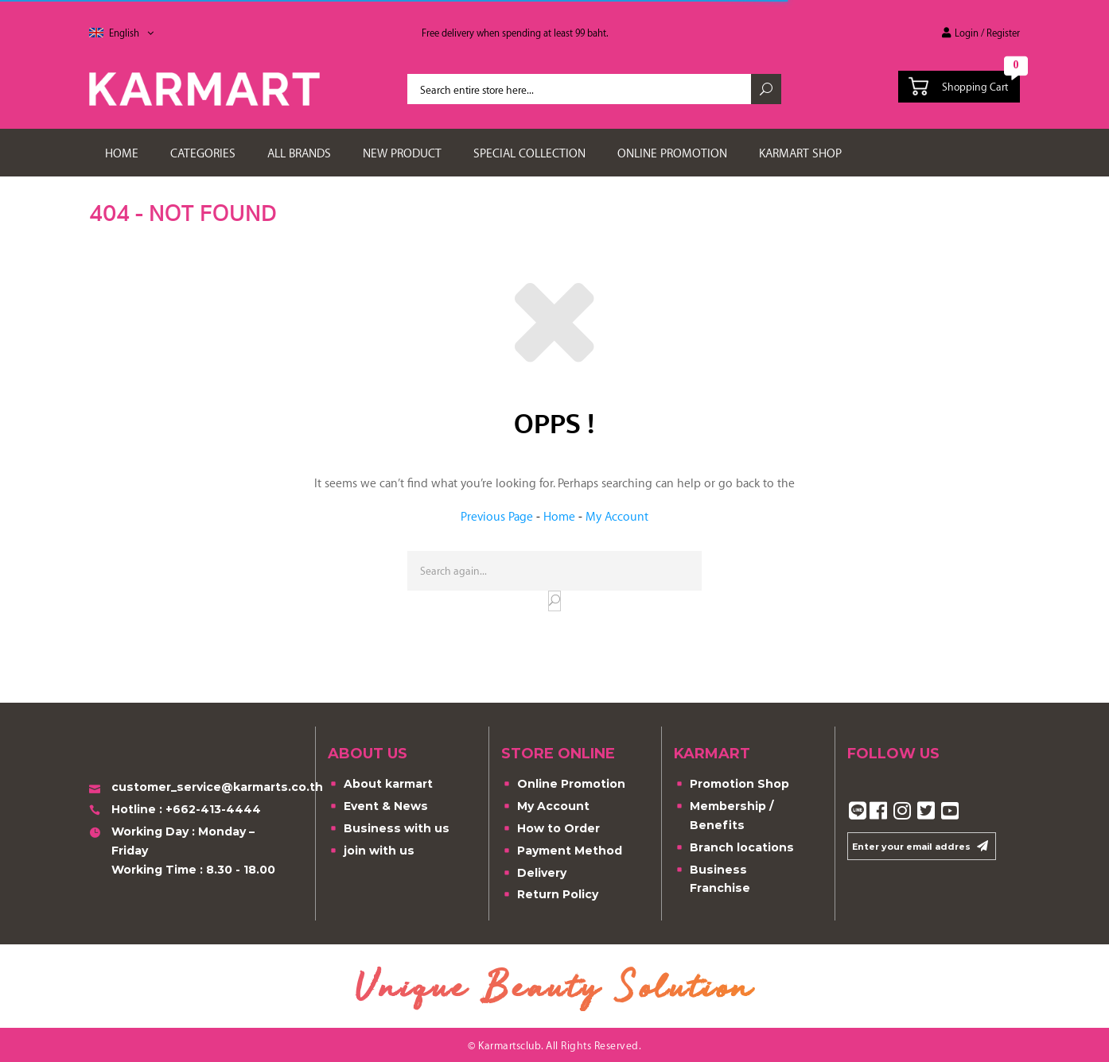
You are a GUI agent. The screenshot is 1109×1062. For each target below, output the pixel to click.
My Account (617, 516)
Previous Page (497, 516)
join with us (371, 852)
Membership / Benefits (723, 815)
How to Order (550, 829)
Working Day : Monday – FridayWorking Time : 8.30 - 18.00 (182, 850)
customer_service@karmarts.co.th (196, 788)
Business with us (388, 829)
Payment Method (561, 852)
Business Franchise (712, 879)
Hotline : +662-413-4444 (175, 810)
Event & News (378, 807)
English (131, 32)
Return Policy (549, 895)
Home (559, 516)
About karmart (380, 785)
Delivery (533, 874)
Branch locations (734, 848)
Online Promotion (563, 785)
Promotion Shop (731, 785)
